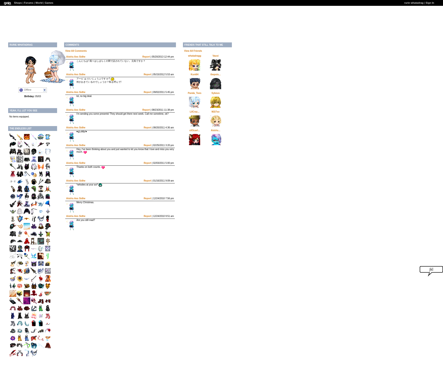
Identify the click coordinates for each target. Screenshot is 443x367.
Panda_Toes (194, 93)
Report (146, 56)
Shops (18, 2)
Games (49, 2)
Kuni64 (194, 74)
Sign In (430, 2)
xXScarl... (194, 130)
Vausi (216, 56)
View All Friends (193, 51)
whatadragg (194, 56)
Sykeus (215, 93)
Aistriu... (215, 130)
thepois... (215, 74)
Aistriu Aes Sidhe (75, 56)
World (39, 2)
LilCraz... (194, 111)
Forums (28, 2)
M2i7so (216, 111)
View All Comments (76, 51)
